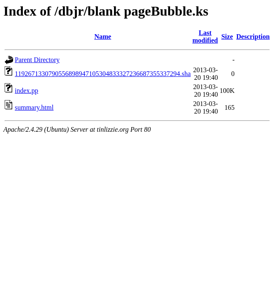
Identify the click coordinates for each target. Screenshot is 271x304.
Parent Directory (37, 59)
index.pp (26, 90)
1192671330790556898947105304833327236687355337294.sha (103, 73)
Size (227, 36)
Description (253, 36)
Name (102, 36)
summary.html (34, 107)
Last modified (205, 36)
